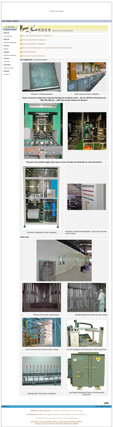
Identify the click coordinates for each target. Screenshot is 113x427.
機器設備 (15, 21)
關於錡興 (6, 33)
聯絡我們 (6, 71)
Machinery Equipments (9, 42)
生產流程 (6, 58)
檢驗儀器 (6, 52)
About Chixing (7, 36)
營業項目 (6, 46)
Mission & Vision (8, 68)
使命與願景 (7, 65)
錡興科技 (9, 21)
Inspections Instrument (9, 55)
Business (6, 49)
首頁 (3, 21)
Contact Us (6, 74)
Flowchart (6, 61)
